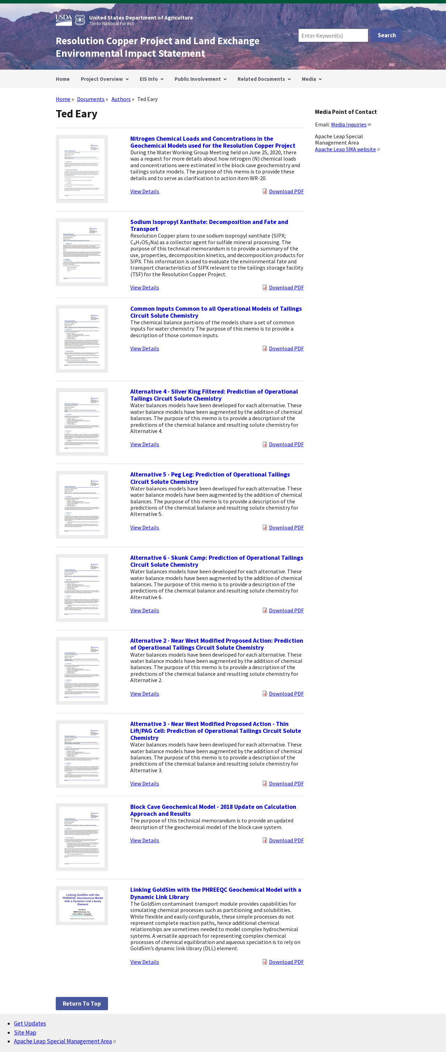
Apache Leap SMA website (348, 149)
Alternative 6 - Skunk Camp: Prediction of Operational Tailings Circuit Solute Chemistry (216, 561)
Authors (121, 98)
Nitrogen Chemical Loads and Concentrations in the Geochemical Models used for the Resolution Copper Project (212, 142)
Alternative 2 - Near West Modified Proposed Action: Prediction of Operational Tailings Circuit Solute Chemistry (216, 644)
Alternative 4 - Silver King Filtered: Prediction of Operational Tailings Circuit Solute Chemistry (214, 395)
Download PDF (286, 191)
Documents (91, 98)
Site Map (25, 1032)
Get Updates (30, 1023)
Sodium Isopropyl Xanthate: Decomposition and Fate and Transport (209, 225)
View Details (144, 191)
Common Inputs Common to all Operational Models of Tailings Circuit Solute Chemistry (216, 312)
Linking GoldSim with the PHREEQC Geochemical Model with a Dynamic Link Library (215, 893)
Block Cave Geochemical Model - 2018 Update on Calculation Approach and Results (213, 810)
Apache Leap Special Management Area (65, 1041)
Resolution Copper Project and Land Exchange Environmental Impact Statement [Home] (158, 47)
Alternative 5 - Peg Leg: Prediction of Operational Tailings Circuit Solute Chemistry (210, 478)
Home (63, 98)
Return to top (82, 1003)
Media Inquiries (351, 124)
